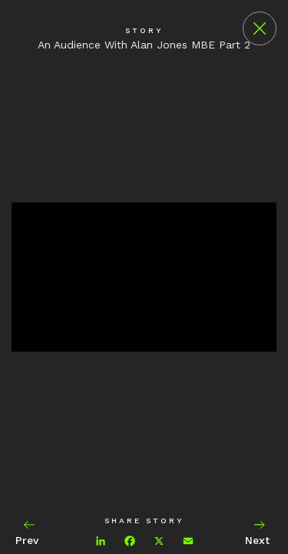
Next (259, 532)
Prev (28, 532)
